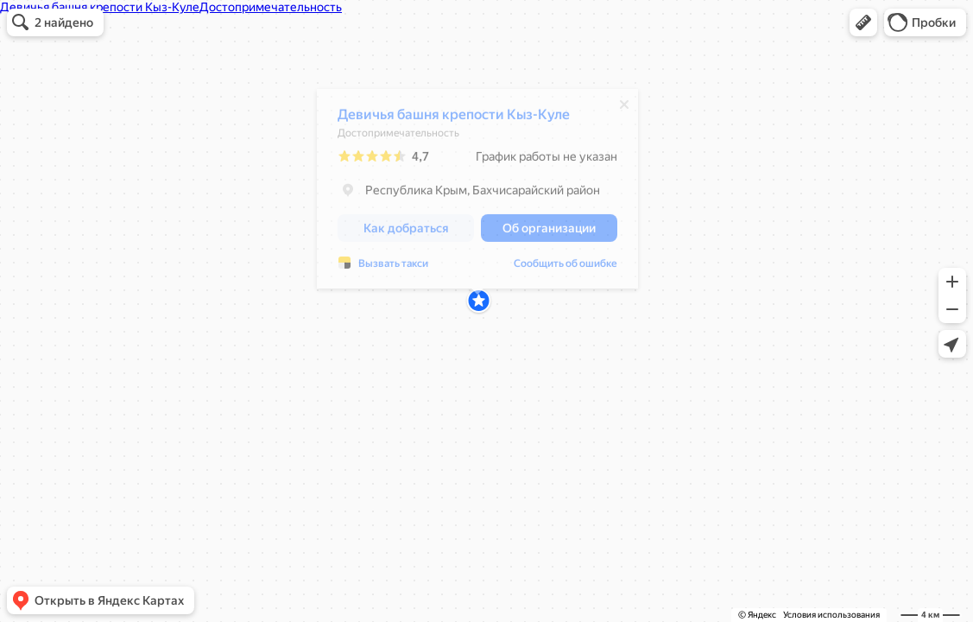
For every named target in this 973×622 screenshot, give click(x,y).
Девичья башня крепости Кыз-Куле (454, 119)
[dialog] (477, 193)
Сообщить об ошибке (389, 268)
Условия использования (831, 614)
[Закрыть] (624, 109)
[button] (863, 22)
